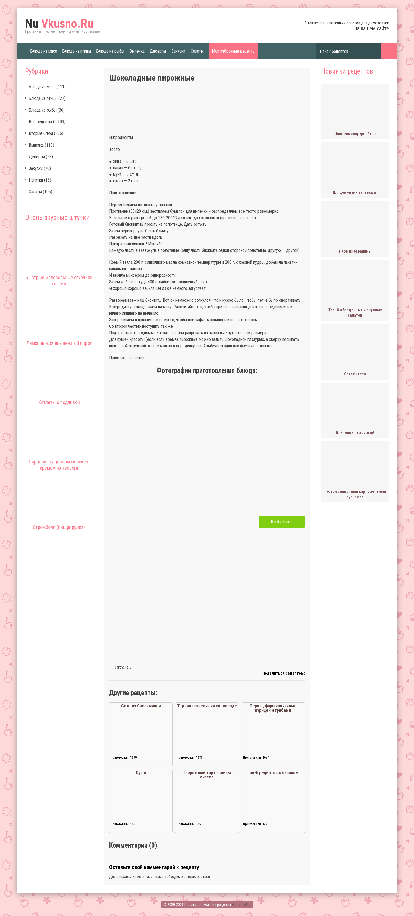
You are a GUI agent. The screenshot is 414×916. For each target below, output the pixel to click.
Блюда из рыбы (110, 51)
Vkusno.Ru (59, 24)
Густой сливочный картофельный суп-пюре (355, 494)
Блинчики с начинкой (355, 432)
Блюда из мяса (43, 51)
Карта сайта (241, 904)
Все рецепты (40, 121)
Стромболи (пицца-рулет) (59, 527)
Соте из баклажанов (141, 705)
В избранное (282, 521)
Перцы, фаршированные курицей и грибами (273, 708)
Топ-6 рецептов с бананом (273, 772)
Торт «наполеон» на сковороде (207, 705)
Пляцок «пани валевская (355, 192)
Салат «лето (355, 373)
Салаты (197, 51)
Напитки (36, 180)
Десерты (158, 51)
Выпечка (137, 51)
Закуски (178, 51)
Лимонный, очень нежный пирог (59, 343)
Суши (141, 772)
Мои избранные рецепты (233, 51)
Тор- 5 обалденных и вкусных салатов (355, 312)
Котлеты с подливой (59, 402)
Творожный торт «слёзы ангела (207, 775)
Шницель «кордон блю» (355, 133)
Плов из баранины (355, 251)
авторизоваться (197, 876)
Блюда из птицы (76, 51)
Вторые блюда (42, 133)
